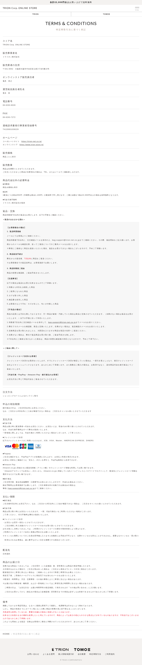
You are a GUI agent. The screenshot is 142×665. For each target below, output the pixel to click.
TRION (35, 14)
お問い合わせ (33, 654)
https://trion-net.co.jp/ (31, 141)
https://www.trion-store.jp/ (32, 145)
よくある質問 (49, 654)
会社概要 (82, 654)
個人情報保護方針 (66, 654)
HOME (6, 634)
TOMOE (106, 14)
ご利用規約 (110, 654)
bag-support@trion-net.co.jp (62, 322)
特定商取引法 (95, 654)
